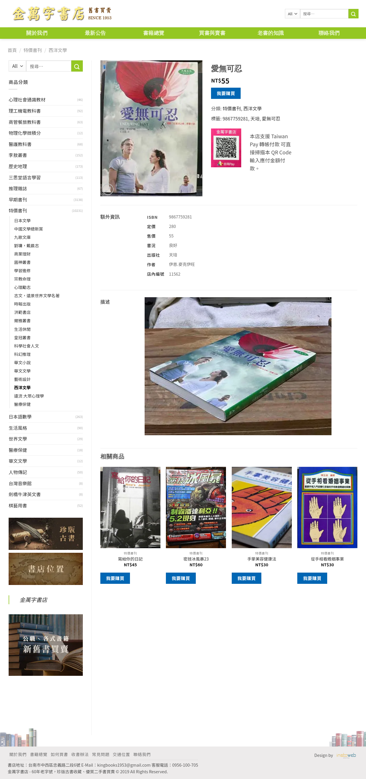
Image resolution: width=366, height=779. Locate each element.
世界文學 (18, 438)
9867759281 (235, 118)
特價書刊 (33, 50)
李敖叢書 (18, 154)
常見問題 (100, 754)
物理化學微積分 (25, 132)
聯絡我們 (329, 33)
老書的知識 (271, 33)
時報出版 (22, 304)
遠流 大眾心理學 (29, 396)
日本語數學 (20, 416)
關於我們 (36, 33)
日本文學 (22, 220)
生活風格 (18, 427)
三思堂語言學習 (25, 177)
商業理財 (22, 254)
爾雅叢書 (22, 320)
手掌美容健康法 (261, 559)
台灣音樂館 (20, 483)
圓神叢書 (22, 262)
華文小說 (22, 362)
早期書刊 (18, 199)
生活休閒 (22, 329)
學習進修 (22, 270)
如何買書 (59, 754)
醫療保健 (22, 404)
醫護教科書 (20, 144)
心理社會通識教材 (27, 99)
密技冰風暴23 (196, 559)
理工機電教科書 (25, 110)
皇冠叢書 (22, 337)
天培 (255, 118)
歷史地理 (18, 166)
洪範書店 (22, 312)
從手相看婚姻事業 (327, 559)
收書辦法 (80, 754)
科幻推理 (22, 354)
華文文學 (22, 371)
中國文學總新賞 (28, 229)
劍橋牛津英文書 (25, 494)
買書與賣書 (212, 33)
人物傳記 (18, 472)
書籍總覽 (153, 33)
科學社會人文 (26, 346)
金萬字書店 (33, 600)
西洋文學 (58, 50)
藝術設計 (22, 379)
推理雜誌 (18, 188)
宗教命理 (22, 279)
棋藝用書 (18, 505)
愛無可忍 (271, 118)
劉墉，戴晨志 (26, 245)
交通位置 (121, 754)
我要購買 (226, 93)
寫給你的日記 (130, 559)
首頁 (12, 50)
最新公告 (95, 33)
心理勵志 (22, 287)
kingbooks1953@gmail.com (124, 765)
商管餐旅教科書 (25, 121)
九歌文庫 (22, 237)
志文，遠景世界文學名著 (37, 295)
